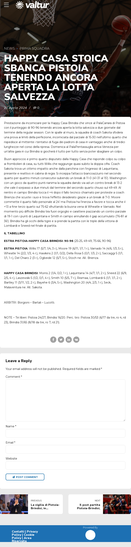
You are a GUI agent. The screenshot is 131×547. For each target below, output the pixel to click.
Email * (10, 446)
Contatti (18, 536)
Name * (11, 429)
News (9, 48)
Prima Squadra (34, 48)
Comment (14, 377)
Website (11, 462)
